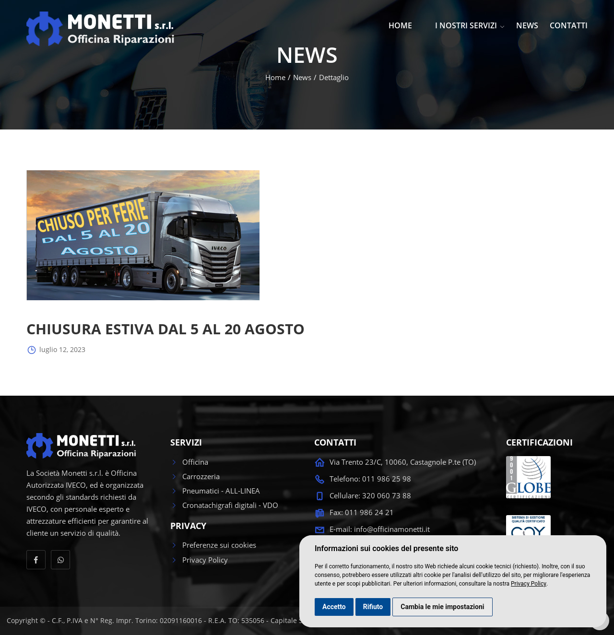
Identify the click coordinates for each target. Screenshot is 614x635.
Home (275, 77)
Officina (189, 462)
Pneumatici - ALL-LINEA (215, 490)
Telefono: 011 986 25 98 (370, 478)
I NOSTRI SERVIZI (470, 25)
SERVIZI (186, 442)
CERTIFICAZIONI (539, 442)
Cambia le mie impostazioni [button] (442, 607)
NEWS (527, 25)
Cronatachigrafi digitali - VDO (224, 505)
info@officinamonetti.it (392, 529)
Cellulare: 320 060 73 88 (370, 495)
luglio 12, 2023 (55, 350)
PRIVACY (188, 526)
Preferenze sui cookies (213, 545)
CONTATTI (569, 25)
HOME (400, 25)
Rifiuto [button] (373, 607)
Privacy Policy (528, 583)
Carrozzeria (195, 476)
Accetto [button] (334, 607)
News (302, 77)
